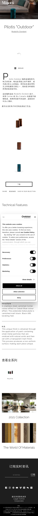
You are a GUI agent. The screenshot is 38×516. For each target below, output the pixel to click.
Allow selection (19, 292)
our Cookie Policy (27, 232)
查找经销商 (12, 191)
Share (4, 191)
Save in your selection (26, 191)
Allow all (19, 285)
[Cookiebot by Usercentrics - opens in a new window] (23, 217)
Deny (19, 297)
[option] (19, 9)
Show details (27, 279)
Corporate (19, 501)
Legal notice (19, 499)
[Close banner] (35, 217)
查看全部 (19, 68)
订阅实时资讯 (19, 466)
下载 (19, 184)
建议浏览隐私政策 (19, 497)
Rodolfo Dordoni (19, 32)
